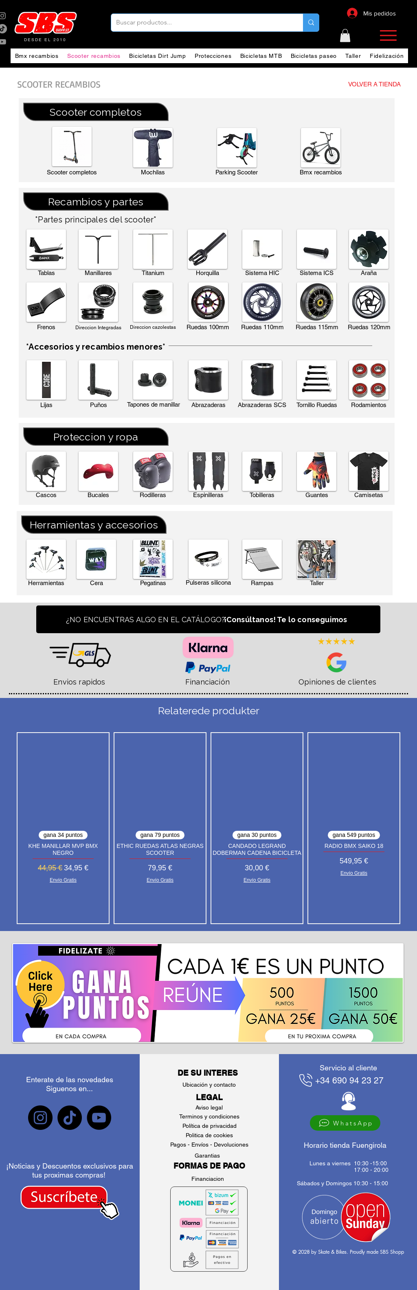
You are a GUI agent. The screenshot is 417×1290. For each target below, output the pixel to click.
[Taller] (316, 583)
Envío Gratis (63, 880)
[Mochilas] (153, 172)
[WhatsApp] (345, 1123)
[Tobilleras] (262, 495)
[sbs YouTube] (99, 1117)
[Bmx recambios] (320, 172)
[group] (208, 828)
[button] (345, 35)
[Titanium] (153, 273)
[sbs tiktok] (69, 1117)
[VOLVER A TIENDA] (358, 84)
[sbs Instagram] (40, 1117)
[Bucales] (98, 495)
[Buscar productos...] (201, 22)
